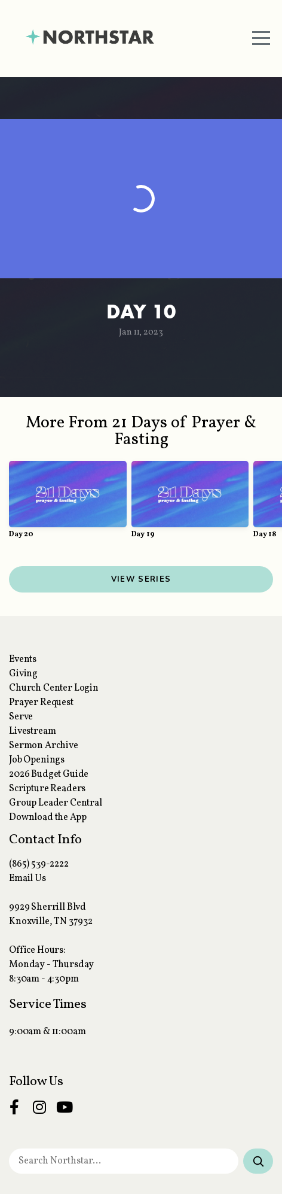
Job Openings (37, 760)
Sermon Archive (43, 745)
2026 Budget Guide (48, 774)
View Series (141, 579)
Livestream (32, 731)
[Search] (258, 1161)
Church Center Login (54, 688)
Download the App (47, 817)
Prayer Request (41, 702)
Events (22, 659)
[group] (68, 504)
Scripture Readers (47, 788)
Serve (21, 717)
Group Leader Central (55, 803)
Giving (23, 673)
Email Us (27, 878)
